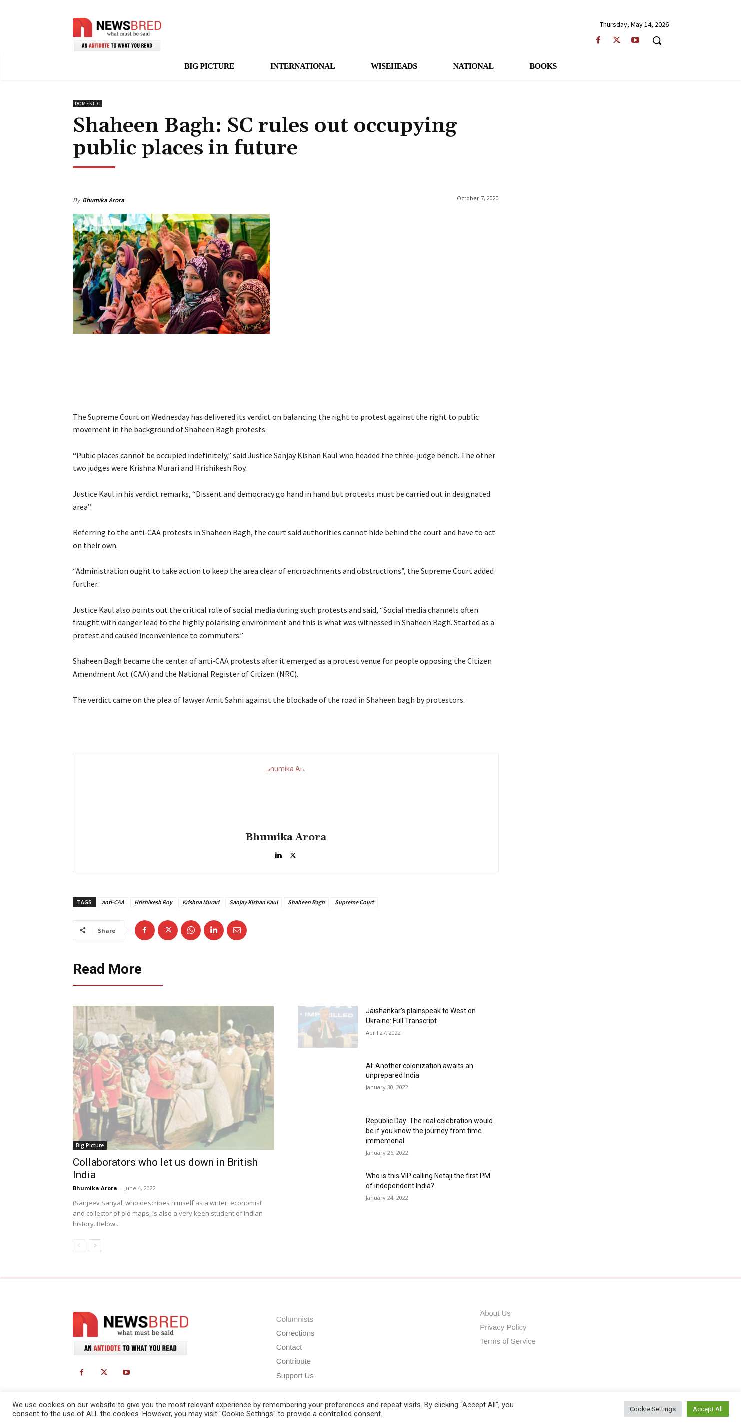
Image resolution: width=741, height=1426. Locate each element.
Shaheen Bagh (306, 902)
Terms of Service (508, 1341)
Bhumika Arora (103, 200)
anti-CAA (113, 902)
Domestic (87, 103)
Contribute (293, 1361)
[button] (657, 40)
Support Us (295, 1375)
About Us (495, 1313)
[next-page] (95, 1245)
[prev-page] (79, 1245)
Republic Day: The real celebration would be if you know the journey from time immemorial (429, 1131)
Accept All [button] (708, 1409)
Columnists (294, 1319)
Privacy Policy (503, 1327)
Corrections (295, 1333)
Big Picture (90, 1145)
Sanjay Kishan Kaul (253, 902)
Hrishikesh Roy (153, 902)
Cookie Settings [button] (653, 1409)
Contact (289, 1347)
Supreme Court (354, 902)
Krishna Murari (200, 902)
